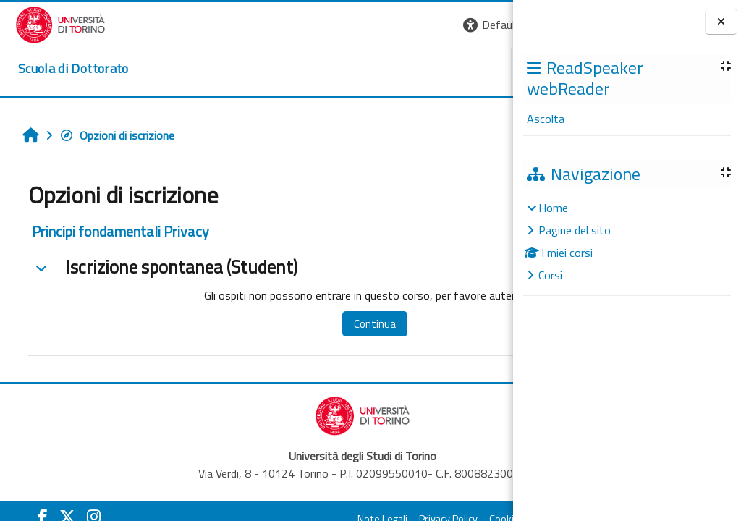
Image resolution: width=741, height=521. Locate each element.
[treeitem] (627, 241)
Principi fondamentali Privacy (112, 231)
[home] (58, 69)
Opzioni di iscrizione (108, 135)
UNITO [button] (343, 71)
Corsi (550, 275)
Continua (318, 323)
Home (553, 207)
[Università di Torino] (45, 23)
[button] (314, 25)
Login (488, 24)
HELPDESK (425, 71)
